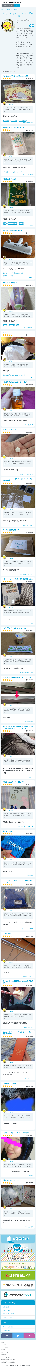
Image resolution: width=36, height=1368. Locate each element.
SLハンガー (7, 934)
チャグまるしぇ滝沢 (28, 174)
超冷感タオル (7, 831)
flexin (32, 377)
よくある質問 (6, 1330)
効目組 (31, 623)
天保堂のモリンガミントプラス (13, 127)
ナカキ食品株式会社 (28, 122)
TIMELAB (31, 278)
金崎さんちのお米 (28, 1227)
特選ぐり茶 (12, 325)
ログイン (17, 5)
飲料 (5, 223)
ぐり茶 (5, 325)
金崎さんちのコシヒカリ (11, 1180)
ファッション (6, 1310)
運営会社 (3, 1349)
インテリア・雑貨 (8, 1317)
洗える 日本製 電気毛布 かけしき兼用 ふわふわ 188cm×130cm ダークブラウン (18, 727)
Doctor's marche (29, 1079)
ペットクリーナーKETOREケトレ (14, 230)
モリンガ (21, 223)
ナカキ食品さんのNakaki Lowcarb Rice (16, 76)
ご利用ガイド (4, 1345)
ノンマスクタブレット (10, 430)
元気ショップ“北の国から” (26, 474)
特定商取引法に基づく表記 (8, 1359)
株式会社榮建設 (29, 721)
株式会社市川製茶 (28, 327)
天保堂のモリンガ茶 (9, 179)
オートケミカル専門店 (27, 929)
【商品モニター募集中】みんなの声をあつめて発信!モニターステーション (11, 2)
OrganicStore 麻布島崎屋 (27, 425)
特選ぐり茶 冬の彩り (10, 283)
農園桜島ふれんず (28, 1027)
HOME (3, 1342)
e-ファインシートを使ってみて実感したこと (18, 579)
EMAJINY (31, 1128)
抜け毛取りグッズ (8, 275)
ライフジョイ (29, 777)
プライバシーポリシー (7, 1357)
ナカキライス (22, 120)
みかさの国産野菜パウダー (26, 574)
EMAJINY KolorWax (10, 1084)
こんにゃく (14, 120)
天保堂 (5, 172)
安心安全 (22, 375)
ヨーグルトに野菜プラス (11, 530)
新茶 (18, 325)
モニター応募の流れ (8, 1327)
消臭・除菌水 (15, 375)
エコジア (6, 332)
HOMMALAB (30, 875)
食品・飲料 (6, 1307)
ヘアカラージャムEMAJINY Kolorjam (16, 1133)
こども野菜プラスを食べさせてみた (15, 628)
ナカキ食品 (7, 120)
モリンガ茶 (12, 172)
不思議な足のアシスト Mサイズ (13, 782)
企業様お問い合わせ (7, 5)
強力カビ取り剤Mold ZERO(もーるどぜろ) (17, 677)
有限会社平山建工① (28, 976)
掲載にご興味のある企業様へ (8, 1362)
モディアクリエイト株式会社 (25, 826)
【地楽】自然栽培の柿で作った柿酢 (15, 382)
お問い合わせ (4, 1352)
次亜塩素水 (7, 375)
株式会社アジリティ (28, 525)
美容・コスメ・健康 (8, 1313)
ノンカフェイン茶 (12, 223)
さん (9, 104)
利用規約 (3, 1354)
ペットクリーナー (8, 273)
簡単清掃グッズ (19, 273)
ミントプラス (20, 172)
